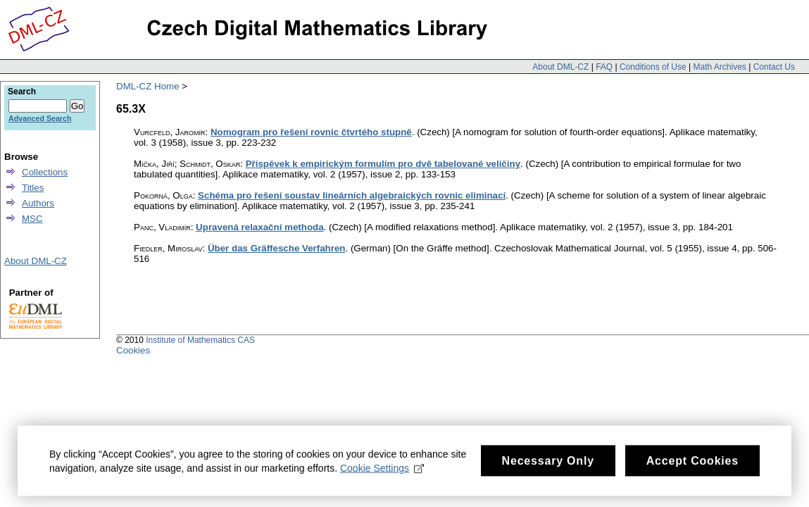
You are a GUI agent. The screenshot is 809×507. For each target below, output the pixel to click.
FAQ (604, 67)
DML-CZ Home (148, 86)
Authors (38, 203)
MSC (32, 218)
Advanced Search (39, 118)
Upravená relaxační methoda (260, 227)
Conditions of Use (653, 67)
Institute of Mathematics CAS (200, 340)
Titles (33, 187)
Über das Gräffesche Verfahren (277, 248)
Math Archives (719, 67)
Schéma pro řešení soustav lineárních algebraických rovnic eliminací (352, 195)
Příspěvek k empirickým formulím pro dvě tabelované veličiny (383, 163)
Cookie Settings (382, 471)
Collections (45, 172)
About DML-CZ (560, 67)
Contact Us (774, 67)
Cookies (133, 350)
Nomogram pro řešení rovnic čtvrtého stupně (311, 132)
